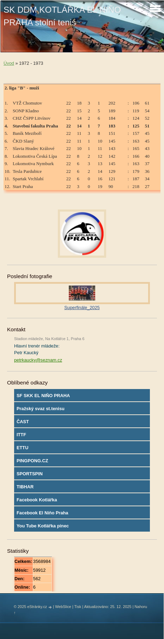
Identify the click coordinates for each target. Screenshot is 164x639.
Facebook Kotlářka (37, 499)
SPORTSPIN (30, 473)
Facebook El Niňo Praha (42, 512)
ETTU (22, 447)
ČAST (23, 421)
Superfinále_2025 (81, 307)
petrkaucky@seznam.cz (38, 360)
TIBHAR (25, 486)
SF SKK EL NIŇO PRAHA (43, 395)
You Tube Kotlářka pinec (43, 525)
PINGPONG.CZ (32, 460)
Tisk (77, 606)
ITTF (21, 434)
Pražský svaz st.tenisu (41, 408)
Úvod (9, 63)
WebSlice (63, 606)
